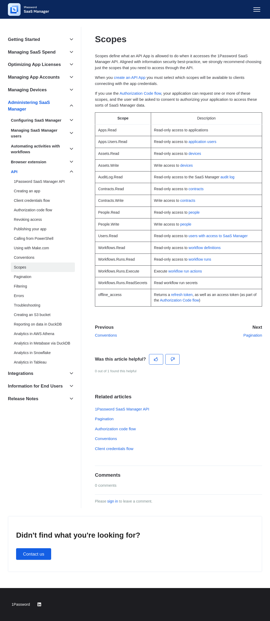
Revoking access (28, 219)
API (14, 171)
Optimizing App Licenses (34, 64)
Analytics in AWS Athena (34, 334)
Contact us (33, 554)
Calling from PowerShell (34, 238)
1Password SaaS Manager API (122, 409)
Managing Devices (27, 89)
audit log (227, 177)
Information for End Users (35, 386)
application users (202, 142)
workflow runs (200, 259)
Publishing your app (30, 229)
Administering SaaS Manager (29, 106)
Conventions (106, 335)
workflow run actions (185, 271)
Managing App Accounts (34, 77)
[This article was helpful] (156, 359)
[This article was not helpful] (172, 359)
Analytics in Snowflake (32, 353)
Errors (19, 296)
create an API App (130, 77)
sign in (112, 501)
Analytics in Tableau (30, 362)
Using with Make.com (31, 248)
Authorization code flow (115, 429)
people (194, 212)
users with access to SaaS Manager (218, 236)
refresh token (182, 295)
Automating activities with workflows (35, 149)
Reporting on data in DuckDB (38, 324)
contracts (196, 189)
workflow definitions (205, 248)
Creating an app (27, 191)
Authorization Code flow (140, 93)
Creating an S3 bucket (32, 315)
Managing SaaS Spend (32, 52)
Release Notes (23, 398)
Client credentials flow (114, 448)
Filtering (20, 286)
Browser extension (28, 162)
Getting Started (24, 39)
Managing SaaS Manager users (34, 133)
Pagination (252, 335)
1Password (21, 604)
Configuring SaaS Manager (36, 120)
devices (195, 153)
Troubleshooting (27, 305)
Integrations (20, 373)
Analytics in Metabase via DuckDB (42, 343)
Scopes (20, 267)
